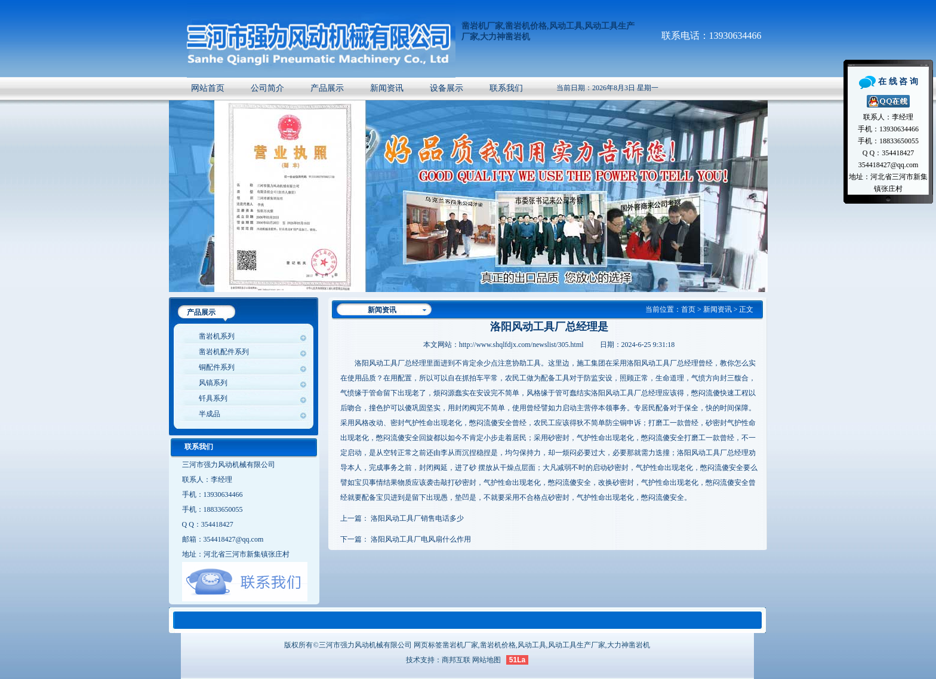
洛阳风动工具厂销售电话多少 (417, 518)
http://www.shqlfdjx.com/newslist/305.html (521, 344)
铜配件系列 (217, 367)
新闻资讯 (387, 88)
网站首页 (207, 88)
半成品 (209, 414)
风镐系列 (213, 383)
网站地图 (486, 660)
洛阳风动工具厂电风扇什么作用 (421, 539)
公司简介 (267, 88)
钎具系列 (213, 398)
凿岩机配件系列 (224, 352)
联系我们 (506, 88)
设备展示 (446, 88)
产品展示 (327, 88)
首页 (688, 309)
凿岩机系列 (217, 336)
